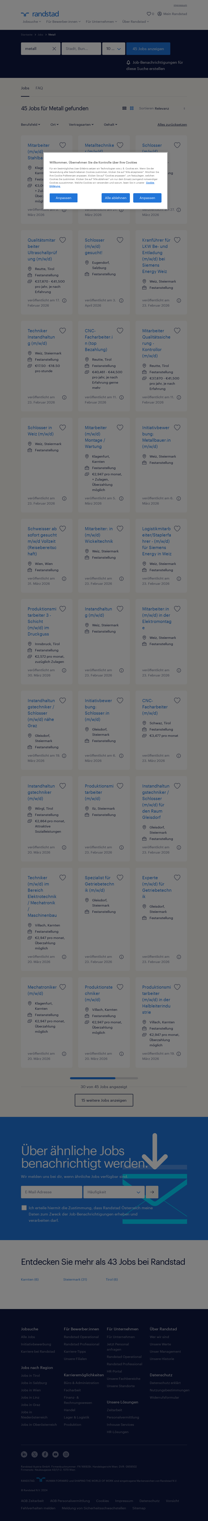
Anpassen (147, 198)
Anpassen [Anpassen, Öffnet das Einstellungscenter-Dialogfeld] (63, 198)
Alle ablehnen (116, 198)
